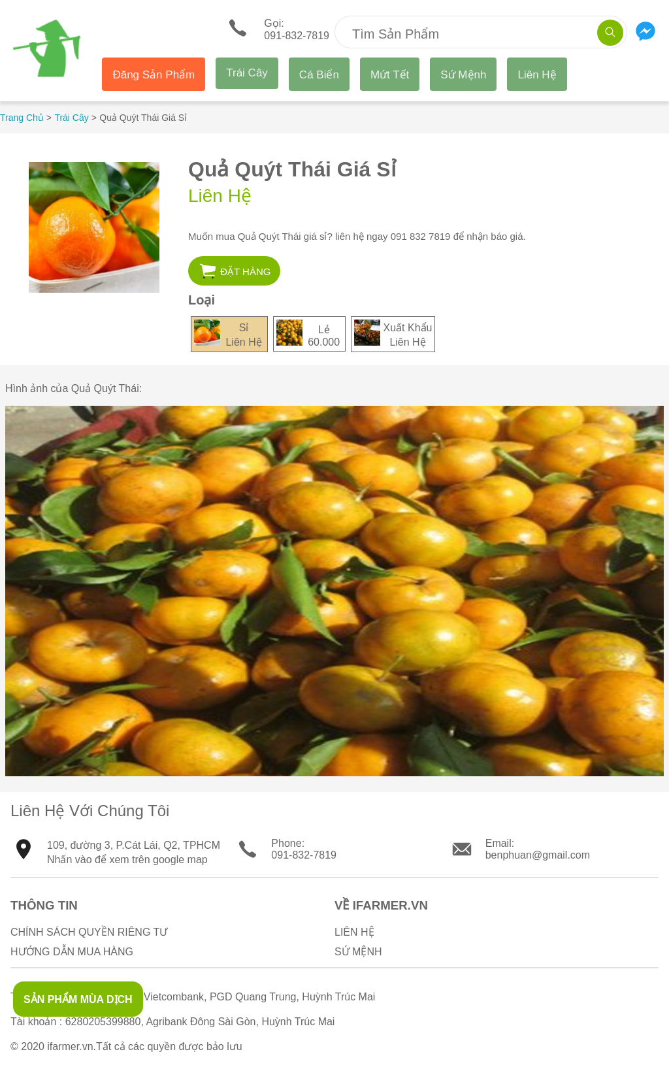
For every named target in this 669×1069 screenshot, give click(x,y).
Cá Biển (319, 75)
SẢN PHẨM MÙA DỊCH (78, 999)
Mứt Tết (389, 75)
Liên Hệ (536, 75)
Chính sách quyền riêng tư (88, 932)
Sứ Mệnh (463, 75)
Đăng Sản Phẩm (153, 75)
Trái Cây (247, 73)
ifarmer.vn (70, 1046)
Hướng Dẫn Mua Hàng (71, 951)
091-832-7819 (303, 855)
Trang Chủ (22, 117)
